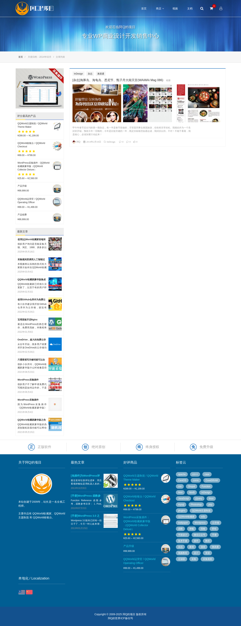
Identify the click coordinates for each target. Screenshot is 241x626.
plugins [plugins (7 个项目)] (181, 510)
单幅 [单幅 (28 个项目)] (191, 528)
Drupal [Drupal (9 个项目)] (191, 486)
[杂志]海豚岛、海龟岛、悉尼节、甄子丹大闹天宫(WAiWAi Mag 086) (118, 80)
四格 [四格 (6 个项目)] (203, 528)
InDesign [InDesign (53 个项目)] (205, 492)
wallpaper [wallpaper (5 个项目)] (183, 522)
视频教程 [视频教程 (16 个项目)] (182, 553)
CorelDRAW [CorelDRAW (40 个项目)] (212, 480)
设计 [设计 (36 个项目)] (196, 553)
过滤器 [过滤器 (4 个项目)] (181, 559)
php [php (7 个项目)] (210, 504)
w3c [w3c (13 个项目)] (203, 516)
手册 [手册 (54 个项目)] (214, 535)
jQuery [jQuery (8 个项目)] (198, 498)
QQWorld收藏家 (41, 513)
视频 (175, 8)
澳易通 (100, 73)
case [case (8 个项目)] (207, 474)
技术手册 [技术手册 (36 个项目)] (182, 541)
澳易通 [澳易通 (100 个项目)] (215, 547)
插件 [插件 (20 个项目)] (196, 541)
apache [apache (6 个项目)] (182, 474)
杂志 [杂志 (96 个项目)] (180, 547)
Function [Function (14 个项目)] (206, 486)
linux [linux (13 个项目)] (211, 498)
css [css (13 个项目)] (180, 486)
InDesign (78, 73)
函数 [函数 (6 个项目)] (180, 528)
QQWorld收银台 (42, 517)
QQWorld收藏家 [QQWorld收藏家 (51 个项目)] (186, 516)
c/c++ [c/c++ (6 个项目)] (195, 474)
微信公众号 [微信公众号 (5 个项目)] (199, 535)
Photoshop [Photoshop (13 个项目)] (196, 504)
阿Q (78, 142)
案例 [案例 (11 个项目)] (191, 547)
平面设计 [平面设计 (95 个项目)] (182, 535)
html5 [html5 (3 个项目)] (192, 492)
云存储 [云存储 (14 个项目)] (215, 522)
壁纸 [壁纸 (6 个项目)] (214, 528)
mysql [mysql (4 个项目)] (181, 504)
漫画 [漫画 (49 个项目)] (203, 547)
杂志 (90, 73)
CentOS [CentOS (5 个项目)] (182, 480)
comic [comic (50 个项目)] (196, 480)
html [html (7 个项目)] (180, 492)
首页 (144, 8)
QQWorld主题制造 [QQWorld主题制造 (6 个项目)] (201, 510)
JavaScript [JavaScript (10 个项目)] (183, 498)
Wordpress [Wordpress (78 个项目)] (200, 522)
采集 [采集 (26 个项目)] (194, 559)
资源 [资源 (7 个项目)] (207, 553)
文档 (190, 8)
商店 (158, 8)
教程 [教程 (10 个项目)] (207, 541)
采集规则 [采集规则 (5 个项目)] (207, 559)
